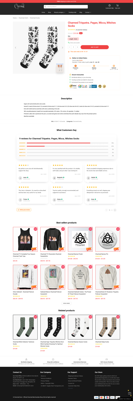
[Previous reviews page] (106, 210)
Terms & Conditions (46, 378)
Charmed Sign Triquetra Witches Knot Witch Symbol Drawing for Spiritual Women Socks (52, 344)
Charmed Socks (35, 18)
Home (15, 18)
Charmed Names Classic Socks (77, 342)
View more (66, 303)
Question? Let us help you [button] (125, 399)
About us (43, 376)
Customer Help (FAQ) (74, 386)
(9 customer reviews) (81, 30)
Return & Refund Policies (74, 381)
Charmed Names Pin (101, 254)
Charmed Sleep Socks (102, 342)
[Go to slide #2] (43, 78)
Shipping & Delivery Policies (75, 376)
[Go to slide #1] (34, 78)
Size (69, 36)
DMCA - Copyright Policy (47, 383)
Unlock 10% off (129, 393)
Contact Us (71, 383)
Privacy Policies (45, 381)
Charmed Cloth (23, 18)
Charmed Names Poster (75, 254)
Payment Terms (72, 378)
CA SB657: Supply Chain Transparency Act (52, 386)
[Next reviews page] (115, 210)
